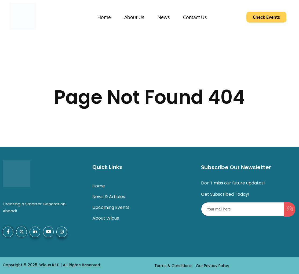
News (164, 17)
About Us (134, 17)
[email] (243, 209)
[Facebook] (8, 232)
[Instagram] (61, 232)
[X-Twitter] (21, 232)
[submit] (289, 209)
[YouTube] (48, 232)
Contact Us (195, 17)
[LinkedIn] (35, 232)
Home (104, 17)
